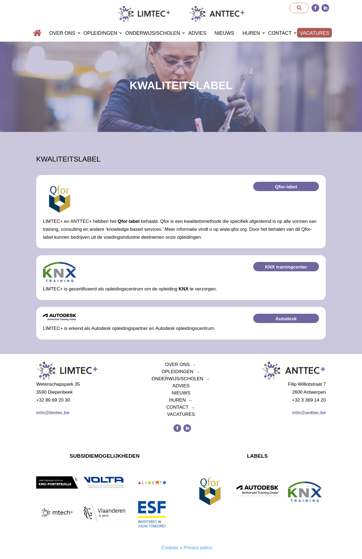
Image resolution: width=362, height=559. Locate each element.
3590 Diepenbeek (54, 392)
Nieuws (224, 33)
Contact (280, 33)
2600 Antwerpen (309, 392)
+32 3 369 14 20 (309, 400)
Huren (251, 33)
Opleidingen (100, 33)
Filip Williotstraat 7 (307, 384)
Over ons (62, 33)
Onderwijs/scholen (152, 33)
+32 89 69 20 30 (53, 400)
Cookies (170, 547)
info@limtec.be (52, 412)
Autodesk (286, 318)
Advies (197, 33)
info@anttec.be (309, 412)
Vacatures (314, 33)
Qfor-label (286, 186)
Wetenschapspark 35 (58, 384)
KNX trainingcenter (286, 267)
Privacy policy (198, 547)
